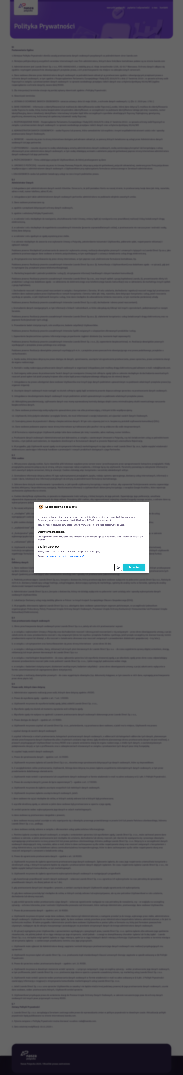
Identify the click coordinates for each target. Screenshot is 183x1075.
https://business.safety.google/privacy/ (65, 556)
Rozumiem (134, 567)
